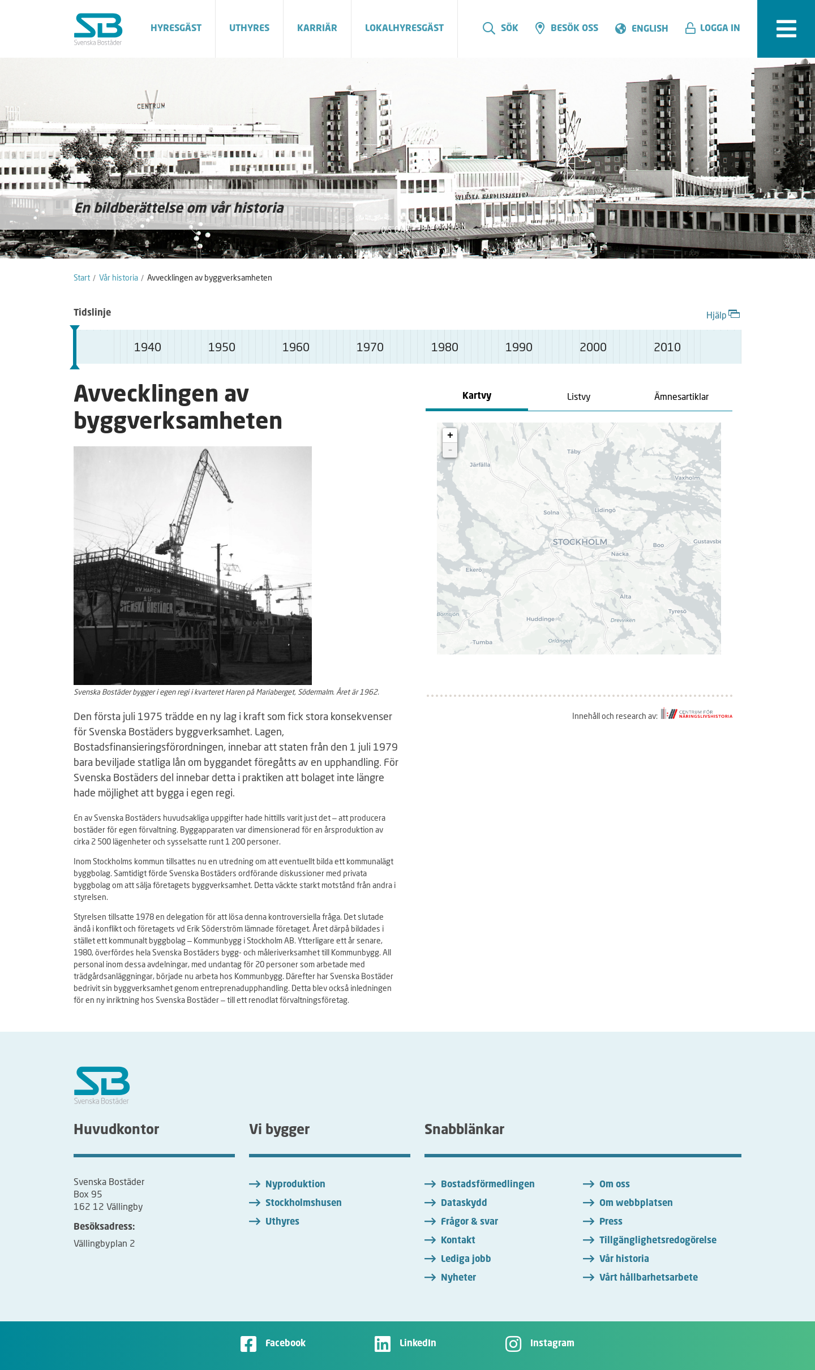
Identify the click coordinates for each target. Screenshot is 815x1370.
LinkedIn (418, 1344)
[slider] (74, 347)
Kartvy (476, 396)
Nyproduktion (295, 1185)
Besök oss (566, 28)
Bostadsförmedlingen (488, 1185)
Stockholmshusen (303, 1203)
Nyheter (458, 1278)
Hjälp (723, 314)
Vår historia (624, 1259)
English (650, 29)
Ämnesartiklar (681, 396)
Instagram (552, 1344)
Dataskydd (464, 1203)
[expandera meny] (786, 29)
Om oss (614, 1185)
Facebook (285, 1344)
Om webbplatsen (636, 1203)
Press (611, 1222)
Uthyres (282, 1222)
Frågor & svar (469, 1222)
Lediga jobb (466, 1259)
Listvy (579, 396)
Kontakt (458, 1241)
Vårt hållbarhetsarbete (648, 1278)
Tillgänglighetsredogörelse (658, 1241)
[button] (717, 29)
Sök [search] (500, 28)
